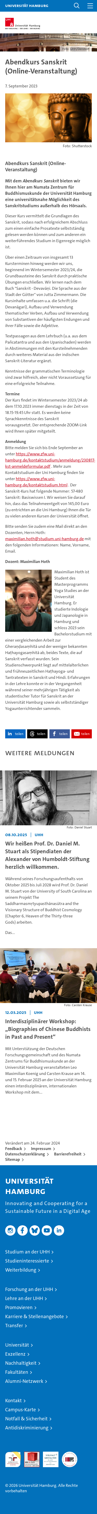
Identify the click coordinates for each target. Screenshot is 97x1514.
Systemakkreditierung (69, 1454)
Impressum (41, 1148)
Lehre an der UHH (24, 1298)
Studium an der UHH (27, 1252)
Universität (17, 1345)
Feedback (13, 1148)
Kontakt (13, 1400)
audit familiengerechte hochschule (13, 1459)
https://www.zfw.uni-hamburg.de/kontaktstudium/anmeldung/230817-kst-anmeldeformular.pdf (50, 460)
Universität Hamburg (26, 5)
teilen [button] (19, 734)
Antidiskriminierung (26, 1427)
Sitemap (12, 1159)
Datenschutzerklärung (25, 1154)
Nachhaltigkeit (20, 1363)
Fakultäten (16, 1372)
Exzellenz (15, 1354)
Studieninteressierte (27, 1261)
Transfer (14, 1325)
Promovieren (19, 1307)
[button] (76, 6)
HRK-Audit (48, 1457)
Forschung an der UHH (29, 1289)
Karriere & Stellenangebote (34, 1316)
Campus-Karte (20, 1409)
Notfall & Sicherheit (26, 1418)
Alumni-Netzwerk (24, 1381)
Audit (29, 1454)
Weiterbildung (20, 1270)
